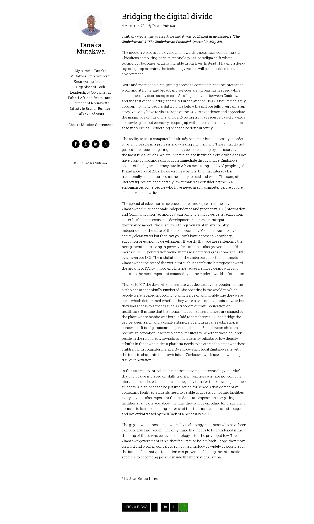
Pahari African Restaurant (90, 97)
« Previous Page (136, 507)
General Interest (149, 479)
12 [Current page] (183, 507)
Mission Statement (97, 124)
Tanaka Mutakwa (90, 48)
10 (165, 507)
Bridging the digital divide (167, 16)
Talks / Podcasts (90, 114)
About (73, 124)
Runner (104, 108)
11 (174, 507)
